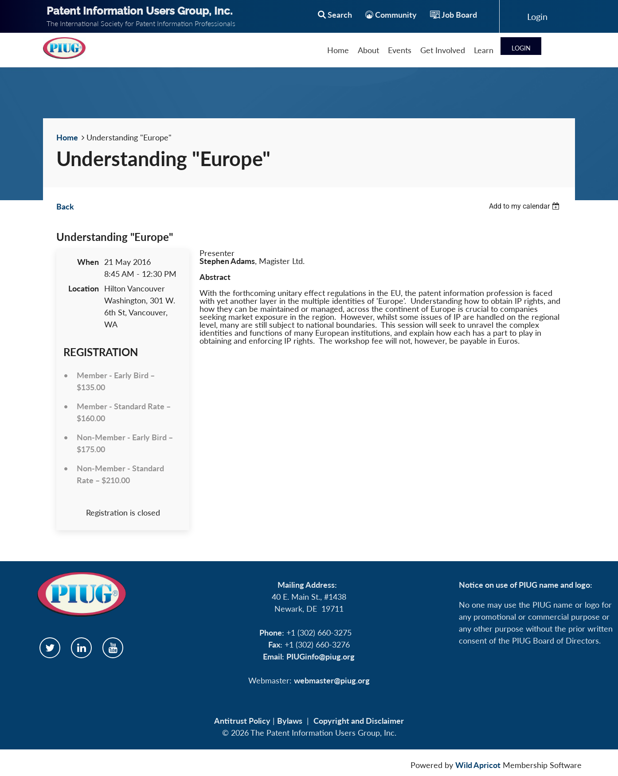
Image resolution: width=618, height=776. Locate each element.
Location (83, 288)
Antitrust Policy (242, 721)
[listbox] (525, 206)
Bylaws (289, 721)
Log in (537, 16)
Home (67, 137)
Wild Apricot (478, 765)
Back (65, 206)
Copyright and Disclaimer (358, 721)
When (88, 262)
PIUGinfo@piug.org (320, 656)
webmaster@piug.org (332, 680)
